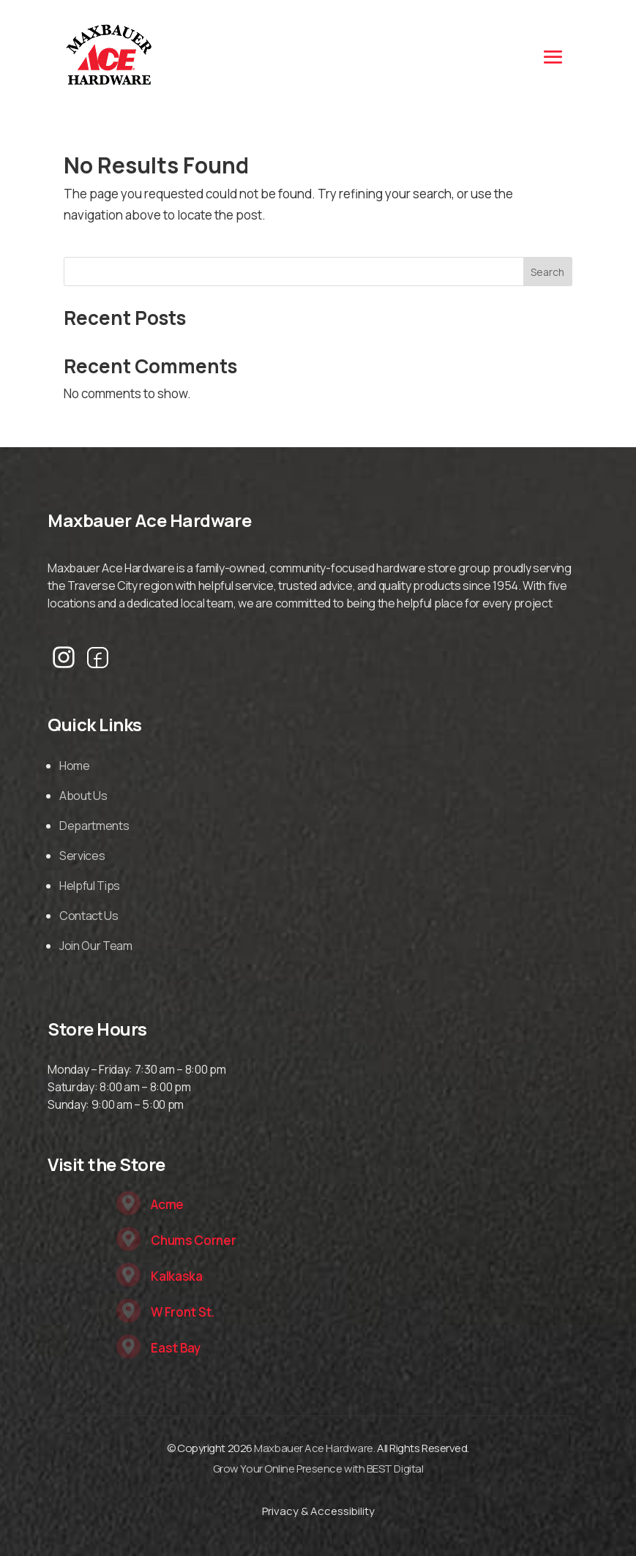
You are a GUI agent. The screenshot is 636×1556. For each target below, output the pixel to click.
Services (82, 856)
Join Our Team (95, 946)
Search (547, 272)
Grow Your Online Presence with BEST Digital (318, 1468)
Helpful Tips (89, 886)
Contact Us (89, 916)
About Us (83, 796)
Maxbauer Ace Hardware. (314, 1448)
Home (74, 766)
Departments (94, 826)
